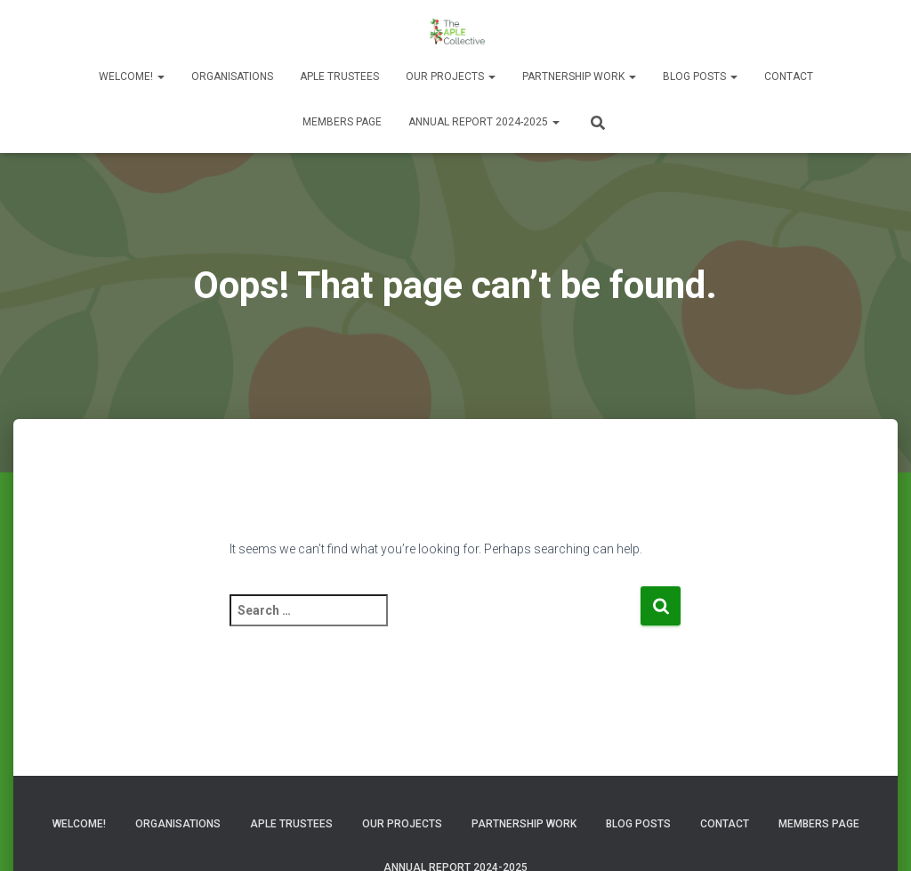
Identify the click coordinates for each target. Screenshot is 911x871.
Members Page (342, 122)
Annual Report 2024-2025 (484, 122)
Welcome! (132, 76)
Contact (788, 76)
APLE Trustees (339, 76)
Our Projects (451, 76)
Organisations (232, 76)
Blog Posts (700, 76)
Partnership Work (579, 76)
